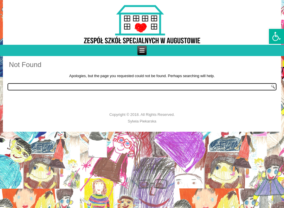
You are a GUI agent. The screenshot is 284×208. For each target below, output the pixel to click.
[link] (276, 36)
